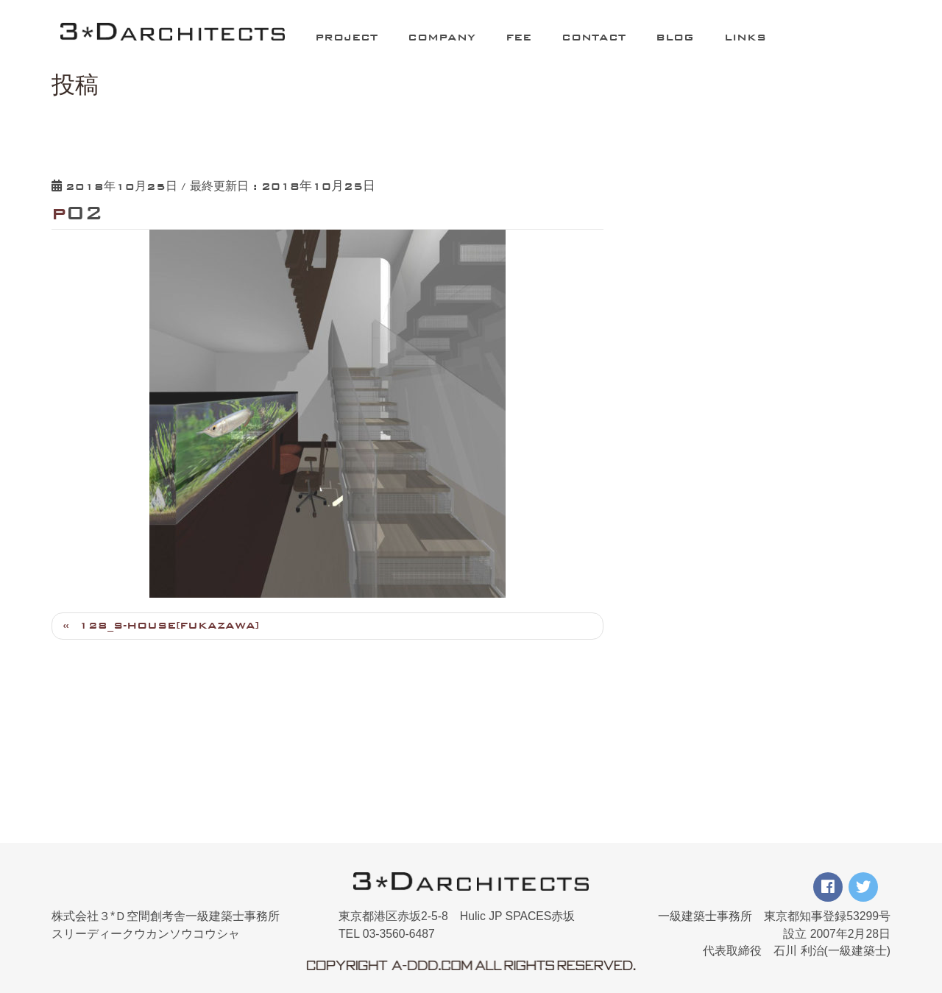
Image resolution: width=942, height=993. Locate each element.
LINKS (745, 37)
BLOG (675, 37)
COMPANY (441, 37)
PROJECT (346, 37)
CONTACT (594, 37)
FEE (518, 37)
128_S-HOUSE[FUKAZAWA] (169, 625)
